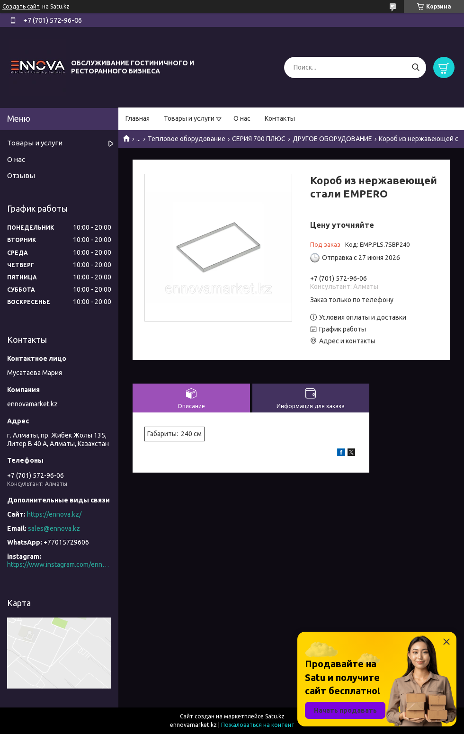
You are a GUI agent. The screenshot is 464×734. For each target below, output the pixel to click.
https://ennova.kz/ (54, 514)
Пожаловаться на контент (257, 725)
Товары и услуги (189, 118)
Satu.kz (275, 716)
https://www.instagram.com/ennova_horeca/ (59, 564)
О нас (241, 118)
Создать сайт (21, 6)
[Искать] (415, 67)
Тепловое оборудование (186, 139)
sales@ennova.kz (54, 528)
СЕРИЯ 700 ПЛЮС (259, 139)
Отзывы (21, 175)
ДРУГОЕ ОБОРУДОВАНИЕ (332, 139)
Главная (137, 118)
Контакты (280, 118)
